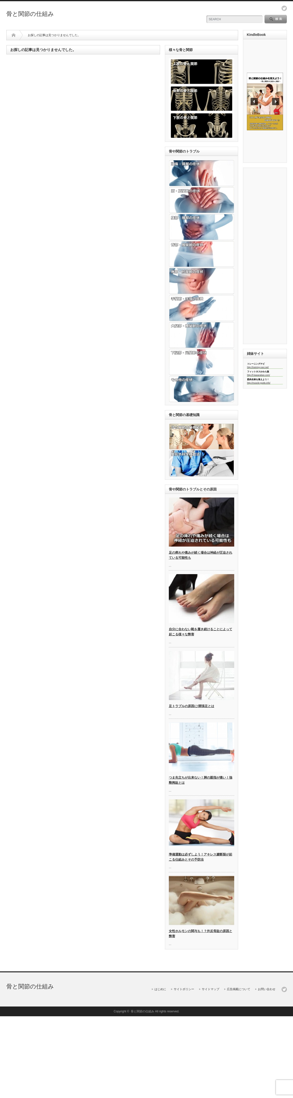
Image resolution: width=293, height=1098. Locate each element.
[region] (265, 101)
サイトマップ (210, 989)
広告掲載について (238, 989)
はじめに (160, 989)
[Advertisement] (265, 257)
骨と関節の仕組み (30, 13)
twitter (284, 8)
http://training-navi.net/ (258, 367)
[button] (265, 101)
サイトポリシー (184, 989)
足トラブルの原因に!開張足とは (191, 706)
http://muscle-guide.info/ (259, 383)
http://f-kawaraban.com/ (258, 375)
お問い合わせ (266, 989)
